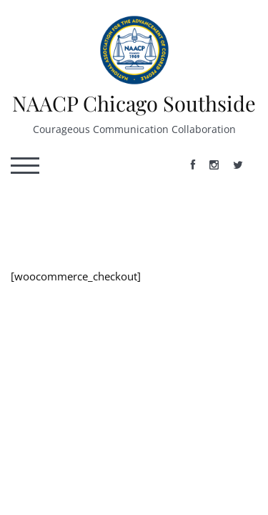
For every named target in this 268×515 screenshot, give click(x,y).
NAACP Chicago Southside (134, 103)
